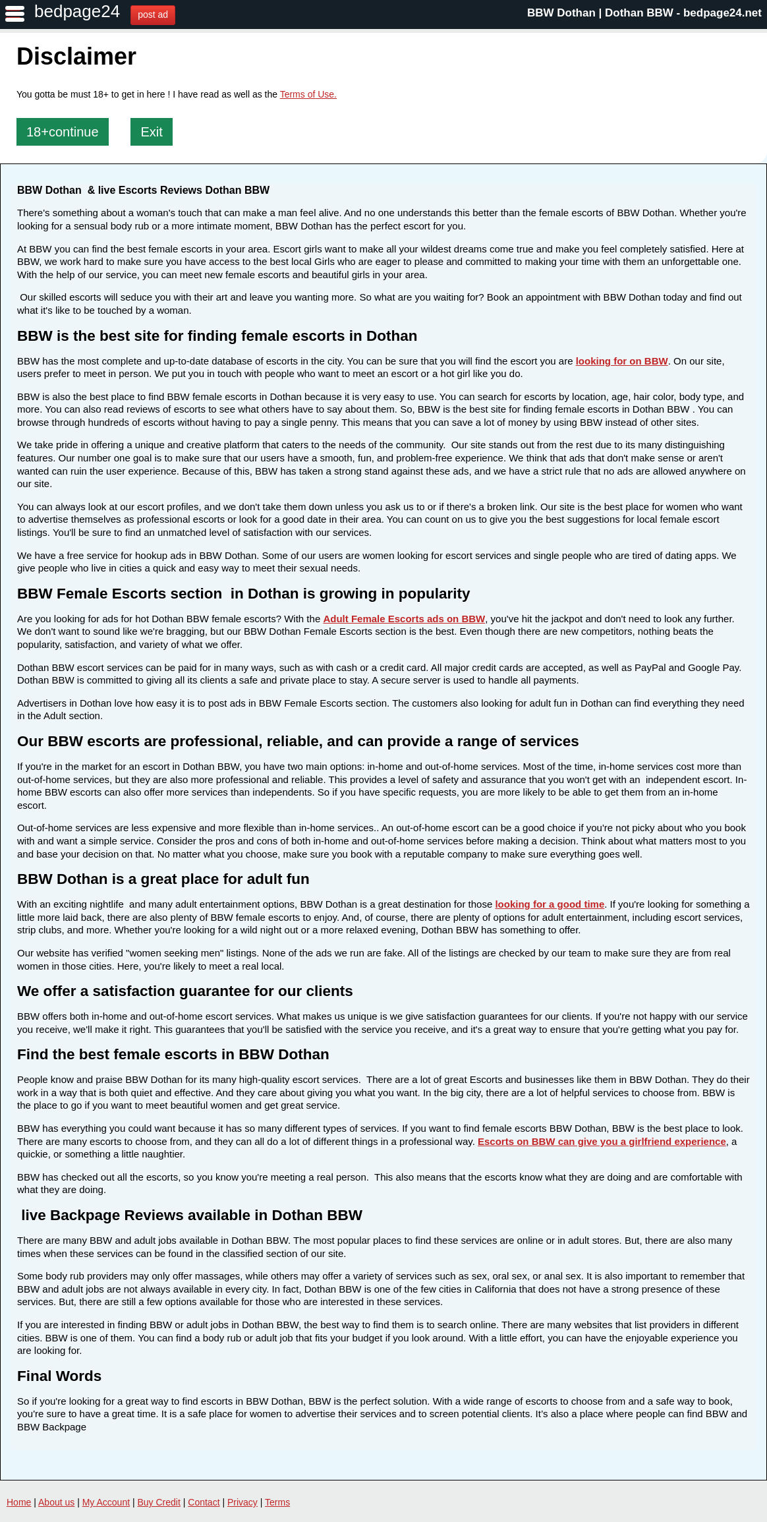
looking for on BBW (622, 360)
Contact (203, 1502)
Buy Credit (159, 1502)
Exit (151, 132)
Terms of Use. (308, 94)
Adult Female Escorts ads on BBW (404, 618)
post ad (153, 14)
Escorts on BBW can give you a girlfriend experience (602, 1141)
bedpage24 (77, 11)
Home (19, 1502)
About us (56, 1502)
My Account (106, 1502)
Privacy (242, 1502)
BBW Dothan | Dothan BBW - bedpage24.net (644, 13)
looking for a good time (549, 904)
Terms (277, 1502)
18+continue (62, 132)
